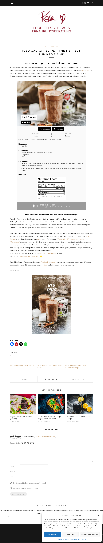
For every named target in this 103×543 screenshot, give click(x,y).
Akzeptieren (52, 534)
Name (12, 466)
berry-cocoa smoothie (47, 254)
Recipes (54, 47)
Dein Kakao (85, 71)
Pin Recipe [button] (58, 129)
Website (12, 477)
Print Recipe (45, 129)
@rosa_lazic (49, 207)
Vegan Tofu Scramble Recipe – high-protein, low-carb (50, 418)
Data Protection (75, 539)
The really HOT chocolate (68, 239)
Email (12, 472)
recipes (45, 265)
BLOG (47, 47)
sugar (39, 239)
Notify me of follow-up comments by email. (29, 483)
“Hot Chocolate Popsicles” (28, 256)
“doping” (82, 239)
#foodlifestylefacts (63, 207)
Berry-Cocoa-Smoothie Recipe (22, 366)
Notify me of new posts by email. (25, 489)
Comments (23, 380)
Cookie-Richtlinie (63, 539)
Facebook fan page (48, 262)
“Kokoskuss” (15, 242)
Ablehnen (70, 534)
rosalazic (79, 380)
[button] (98, 515)
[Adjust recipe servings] (56, 140)
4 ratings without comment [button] (45, 437)
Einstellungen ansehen (89, 534)
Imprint (84, 539)
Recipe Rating (15, 443)
